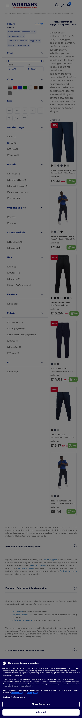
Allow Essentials (41, 704)
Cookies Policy (17, 693)
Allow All (41, 712)
